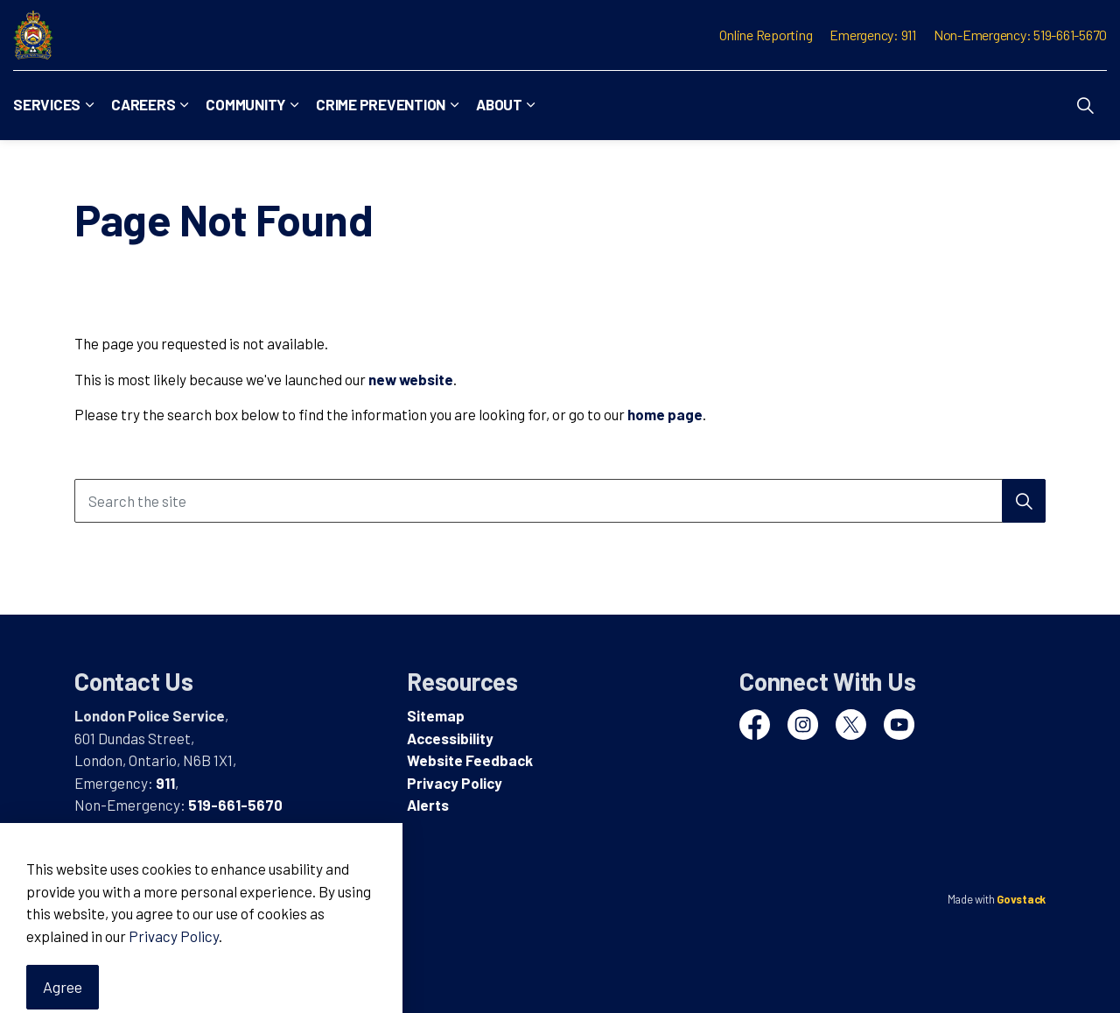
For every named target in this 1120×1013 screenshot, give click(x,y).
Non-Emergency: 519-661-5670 (1020, 34)
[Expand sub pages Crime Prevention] (454, 105)
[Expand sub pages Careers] (183, 105)
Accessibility (450, 738)
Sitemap (436, 715)
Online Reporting (765, 34)
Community (245, 104)
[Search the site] (560, 501)
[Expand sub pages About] (531, 105)
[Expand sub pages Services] (89, 105)
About (499, 104)
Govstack (1021, 899)
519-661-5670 (235, 804)
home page (665, 414)
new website (410, 379)
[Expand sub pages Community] (294, 105)
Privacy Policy (454, 782)
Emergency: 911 (873, 34)
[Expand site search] (1085, 105)
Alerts (428, 804)
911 (165, 782)
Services (46, 104)
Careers (143, 104)
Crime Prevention (380, 104)
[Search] (1024, 501)
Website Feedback (470, 760)
